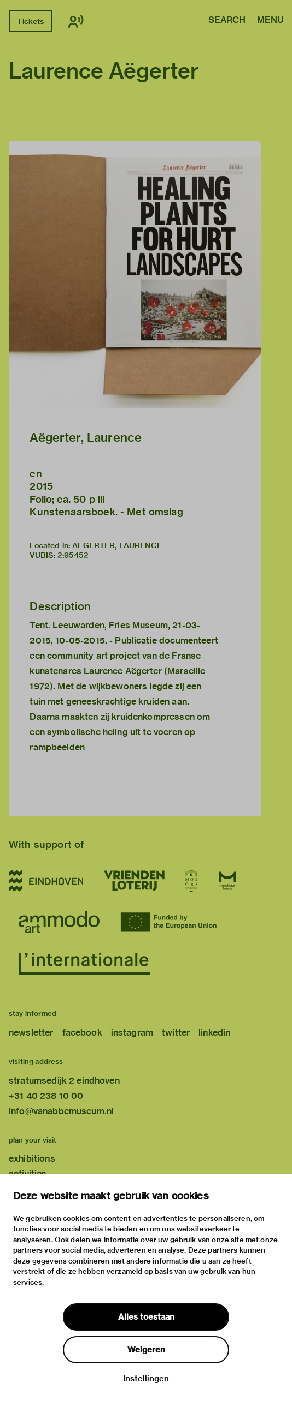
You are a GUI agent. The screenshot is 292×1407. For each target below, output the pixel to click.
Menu (270, 21)
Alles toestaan (146, 1317)
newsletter (31, 1032)
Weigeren (146, 1349)
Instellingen (146, 1378)
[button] (135, 274)
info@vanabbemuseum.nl (61, 1111)
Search (227, 21)
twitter (176, 1032)
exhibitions (32, 1158)
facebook (82, 1032)
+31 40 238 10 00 (46, 1096)
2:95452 (72, 555)
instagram (132, 1032)
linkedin (214, 1032)
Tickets (30, 21)
